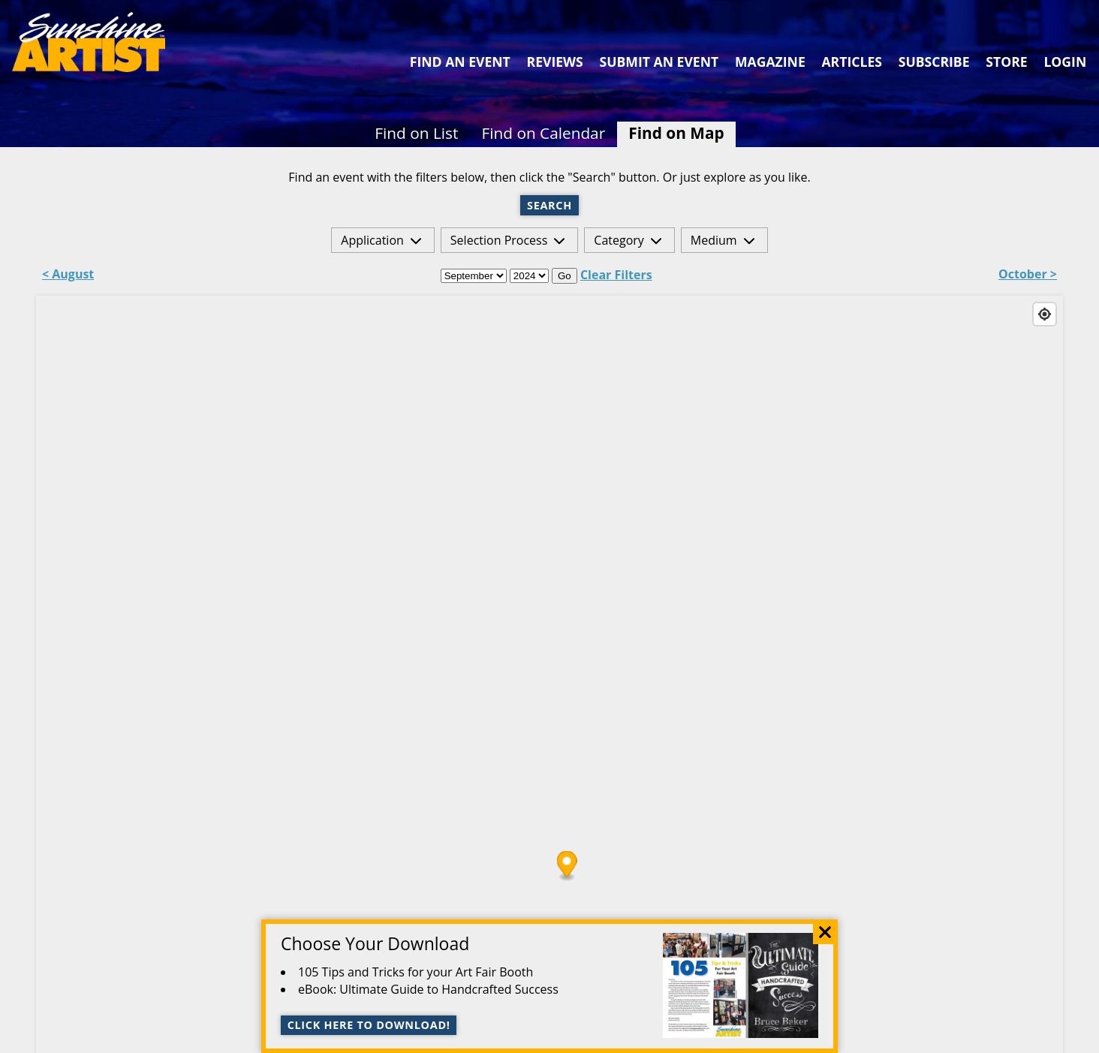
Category (619, 240)
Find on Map (676, 132)
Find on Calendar (544, 132)
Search (549, 205)
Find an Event (460, 62)
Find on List (416, 132)
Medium (714, 240)
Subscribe (934, 62)
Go (564, 275)
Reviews (555, 62)
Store (1006, 62)
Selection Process (498, 240)
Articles (851, 62)
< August (68, 275)
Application (372, 240)
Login (1064, 62)
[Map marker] (567, 865)
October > (1027, 275)
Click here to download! (369, 1025)
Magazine (770, 62)
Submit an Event (659, 62)
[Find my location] (1044, 314)
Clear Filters (616, 274)
